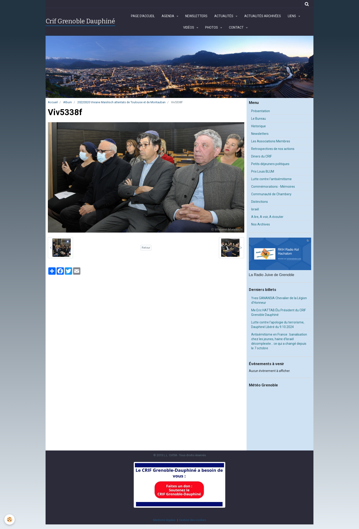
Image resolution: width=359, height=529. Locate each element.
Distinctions (259, 201)
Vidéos (189, 27)
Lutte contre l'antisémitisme (271, 179)
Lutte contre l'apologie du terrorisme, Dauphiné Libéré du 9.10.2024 (277, 324)
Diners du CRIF (261, 156)
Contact (236, 27)
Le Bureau (258, 118)
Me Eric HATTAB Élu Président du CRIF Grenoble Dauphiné (278, 312)
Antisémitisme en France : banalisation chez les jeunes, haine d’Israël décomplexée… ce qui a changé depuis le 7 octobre (279, 341)
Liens (292, 16)
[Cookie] (10, 519)
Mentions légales (164, 520)
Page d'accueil (143, 16)
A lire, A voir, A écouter (267, 217)
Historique (258, 126)
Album (67, 102)
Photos (212, 27)
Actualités (224, 16)
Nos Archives (260, 224)
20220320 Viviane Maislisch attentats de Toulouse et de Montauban (121, 102)
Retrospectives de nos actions (272, 149)
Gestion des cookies (192, 520)
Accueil (53, 102)
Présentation (260, 111)
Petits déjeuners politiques (270, 164)
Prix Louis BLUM (262, 171)
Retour (146, 247)
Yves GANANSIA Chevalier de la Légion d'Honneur (279, 300)
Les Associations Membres (270, 141)
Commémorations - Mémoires (273, 186)
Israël (255, 209)
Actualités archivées (262, 16)
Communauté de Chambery (271, 194)
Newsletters (196, 16)
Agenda (168, 16)
